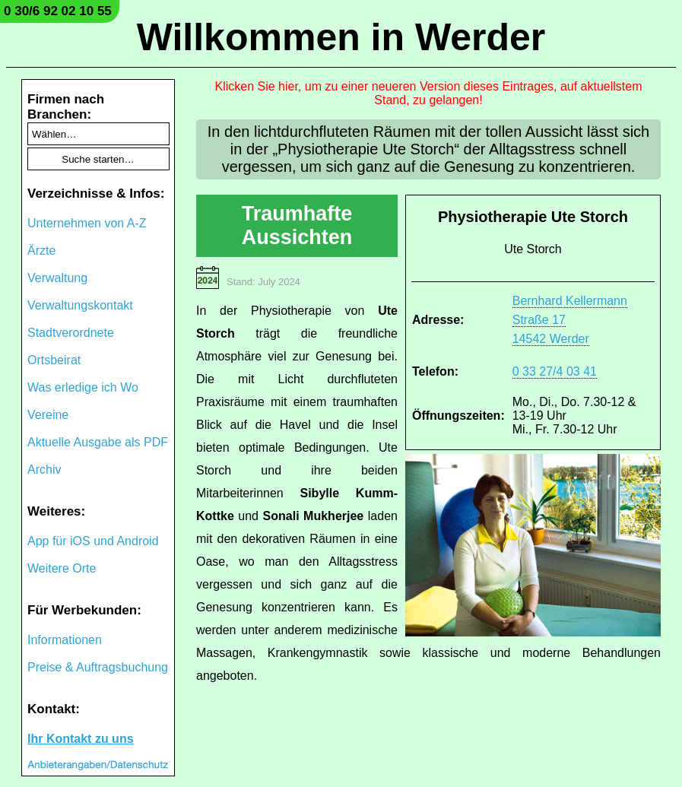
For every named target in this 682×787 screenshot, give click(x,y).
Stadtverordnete (70, 332)
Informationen (64, 639)
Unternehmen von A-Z (87, 223)
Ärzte (41, 250)
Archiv (44, 469)
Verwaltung (57, 277)
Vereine (47, 414)
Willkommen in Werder (341, 37)
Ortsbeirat (54, 360)
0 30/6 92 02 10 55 (58, 11)
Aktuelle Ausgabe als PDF (97, 442)
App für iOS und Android (93, 541)
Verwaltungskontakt (80, 305)
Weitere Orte (61, 568)
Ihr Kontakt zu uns (80, 738)
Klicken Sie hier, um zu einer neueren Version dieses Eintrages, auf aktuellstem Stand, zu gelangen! (428, 93)
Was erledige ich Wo (82, 387)
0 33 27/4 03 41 (554, 371)
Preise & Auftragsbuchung (97, 667)
